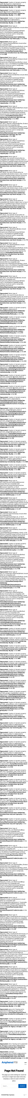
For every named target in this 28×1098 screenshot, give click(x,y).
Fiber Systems (10, 1095)
